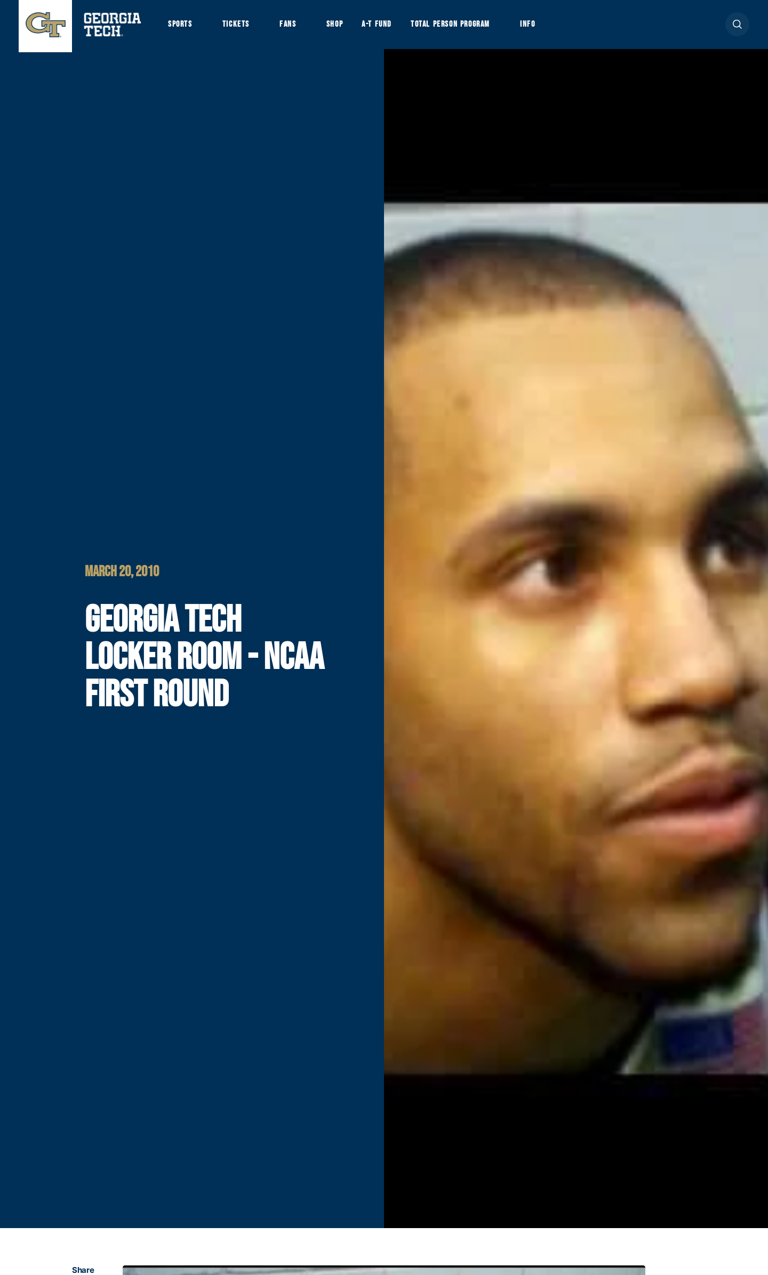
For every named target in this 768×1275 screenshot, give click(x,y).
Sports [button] (181, 27)
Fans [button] (293, 27)
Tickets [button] (239, 27)
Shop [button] (341, 27)
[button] (737, 27)
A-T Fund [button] (386, 27)
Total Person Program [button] (462, 27)
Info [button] (544, 27)
